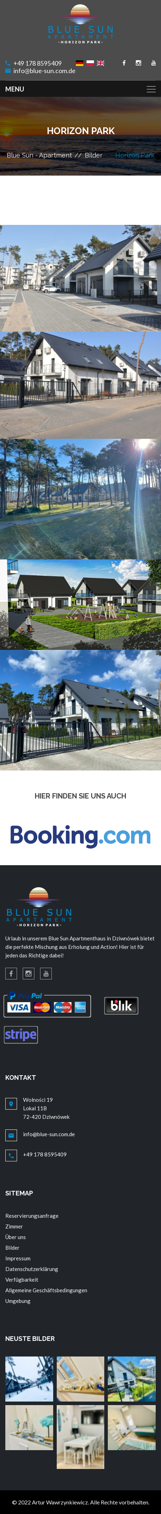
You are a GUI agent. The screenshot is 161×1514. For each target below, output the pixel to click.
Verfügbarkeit (21, 1279)
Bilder (93, 155)
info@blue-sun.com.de (44, 70)
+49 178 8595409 (37, 63)
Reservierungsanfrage (32, 1215)
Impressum (17, 1258)
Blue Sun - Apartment (39, 155)
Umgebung (17, 1301)
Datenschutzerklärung (31, 1269)
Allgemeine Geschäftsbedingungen (46, 1290)
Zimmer (14, 1226)
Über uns (15, 1237)
